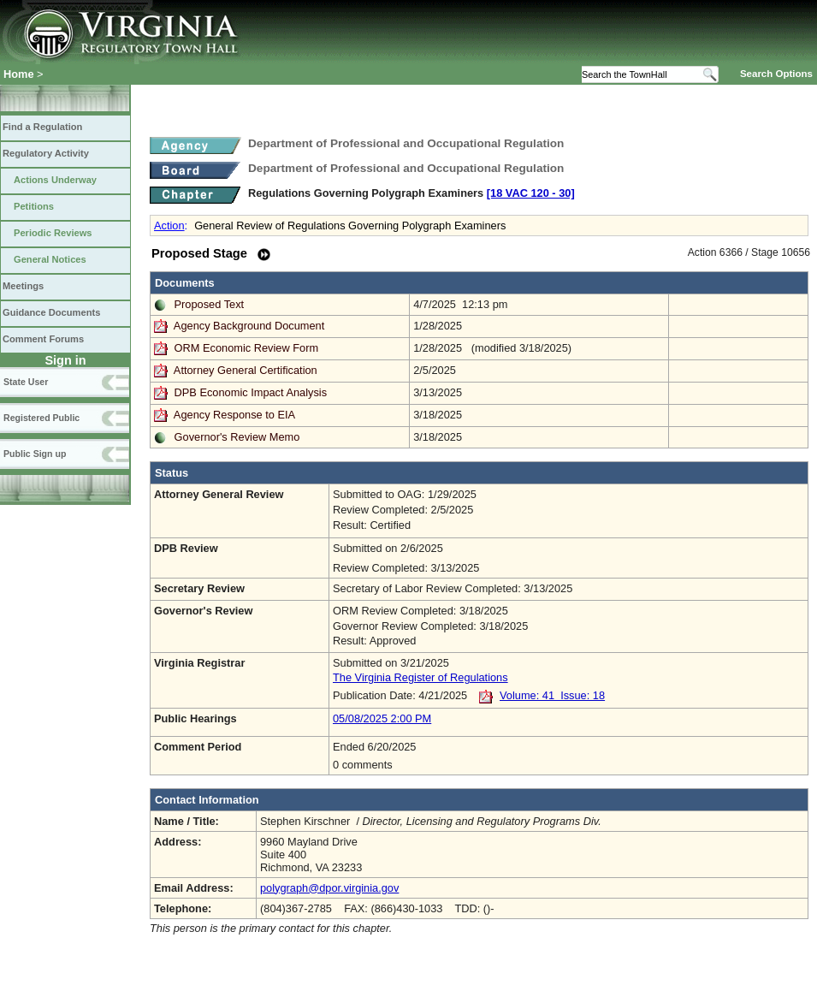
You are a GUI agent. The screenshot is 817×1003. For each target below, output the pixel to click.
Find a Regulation (42, 127)
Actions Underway (55, 180)
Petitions (34, 206)
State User (25, 382)
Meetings (23, 286)
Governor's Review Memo (237, 436)
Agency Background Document (249, 325)
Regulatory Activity (46, 153)
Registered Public (41, 417)
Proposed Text (210, 304)
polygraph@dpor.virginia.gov (329, 887)
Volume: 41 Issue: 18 (552, 695)
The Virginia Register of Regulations (420, 677)
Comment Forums (43, 339)
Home (18, 74)
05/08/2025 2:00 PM (382, 718)
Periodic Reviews (53, 233)
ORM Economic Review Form (247, 347)
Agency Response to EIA (234, 414)
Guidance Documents (51, 312)
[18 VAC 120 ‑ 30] (531, 193)
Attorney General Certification (245, 370)
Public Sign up (34, 453)
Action (169, 225)
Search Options (776, 73)
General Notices (50, 259)
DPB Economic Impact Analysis (251, 392)
